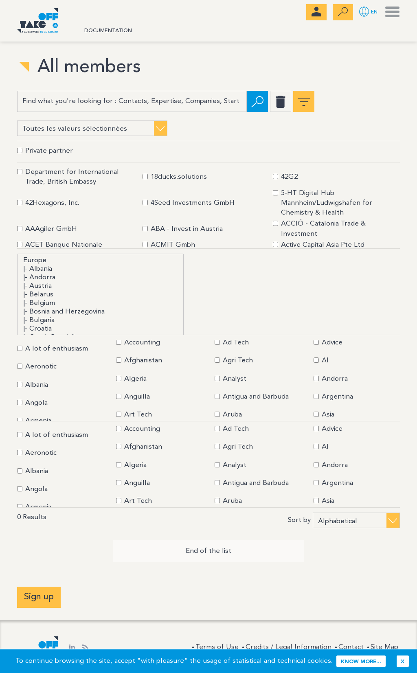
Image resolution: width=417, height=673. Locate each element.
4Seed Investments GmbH (189, 202)
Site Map (384, 646)
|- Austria (100, 286)
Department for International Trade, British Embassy (68, 176)
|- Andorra (100, 277)
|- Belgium (100, 303)
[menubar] (316, 12)
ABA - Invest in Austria (183, 228)
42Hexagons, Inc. (48, 202)
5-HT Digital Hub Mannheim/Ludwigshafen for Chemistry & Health (322, 202)
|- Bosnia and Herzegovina (100, 311)
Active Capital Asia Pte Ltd (318, 244)
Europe (100, 260)
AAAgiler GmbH (47, 228)
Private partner (45, 150)
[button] (368, 12)
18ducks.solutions (175, 176)
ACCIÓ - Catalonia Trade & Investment (319, 228)
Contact (351, 646)
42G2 (285, 176)
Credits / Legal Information (288, 646)
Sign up (39, 596)
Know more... (361, 661)
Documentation (108, 30)
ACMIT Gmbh (169, 244)
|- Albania (100, 269)
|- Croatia (100, 328)
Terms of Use (217, 646)
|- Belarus (100, 294)
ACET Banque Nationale (59, 244)
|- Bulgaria (100, 320)
